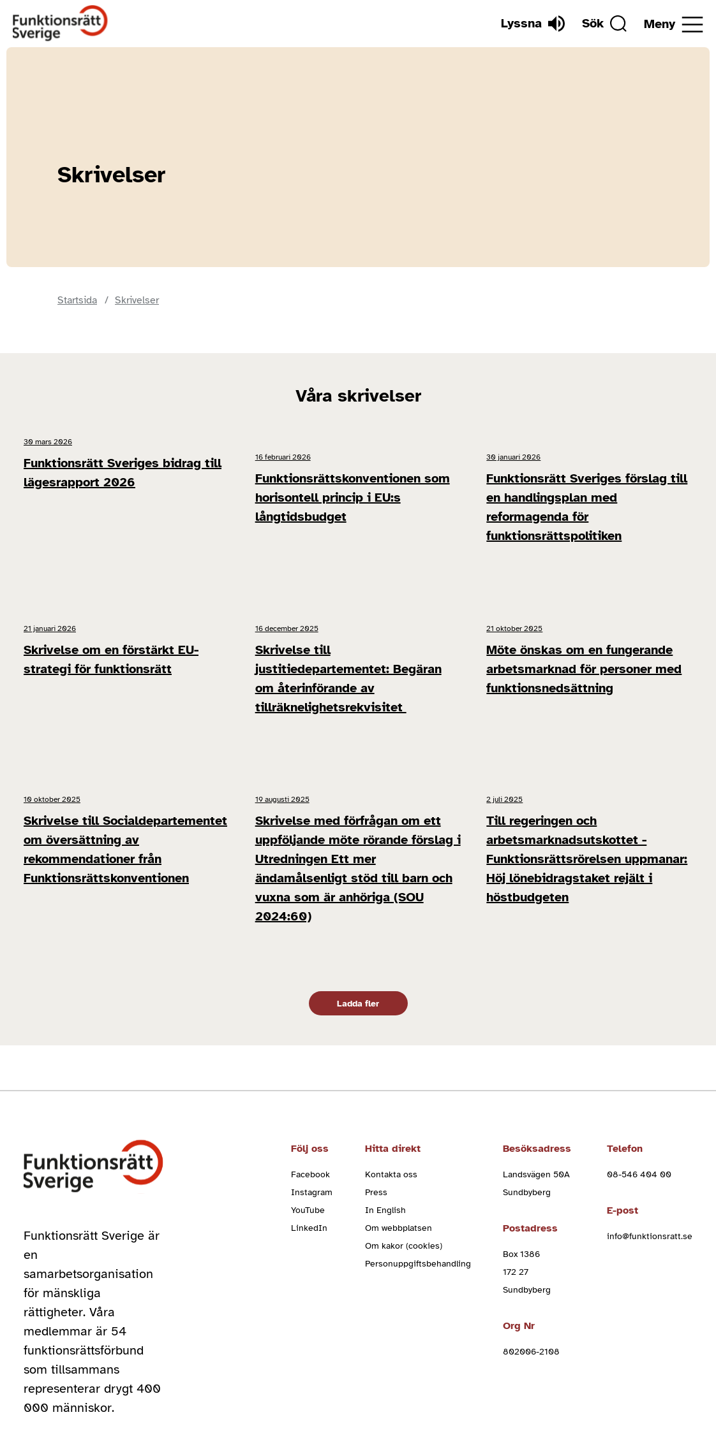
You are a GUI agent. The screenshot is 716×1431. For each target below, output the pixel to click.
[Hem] (61, 23)
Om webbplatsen (398, 1115)
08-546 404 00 (639, 1061)
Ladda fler (358, 890)
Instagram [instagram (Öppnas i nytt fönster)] (311, 1079)
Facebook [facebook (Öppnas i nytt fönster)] (310, 1061)
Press (376, 1079)
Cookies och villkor (364, 1376)
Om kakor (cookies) (403, 1133)
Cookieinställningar (631, 1376)
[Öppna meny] (673, 25)
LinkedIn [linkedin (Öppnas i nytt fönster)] (309, 1115)
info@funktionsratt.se (649, 1123)
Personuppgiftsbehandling (418, 1150)
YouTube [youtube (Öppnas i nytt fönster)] (308, 1097)
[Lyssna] (512, 23)
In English (385, 1097)
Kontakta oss (391, 1061)
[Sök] (594, 23)
